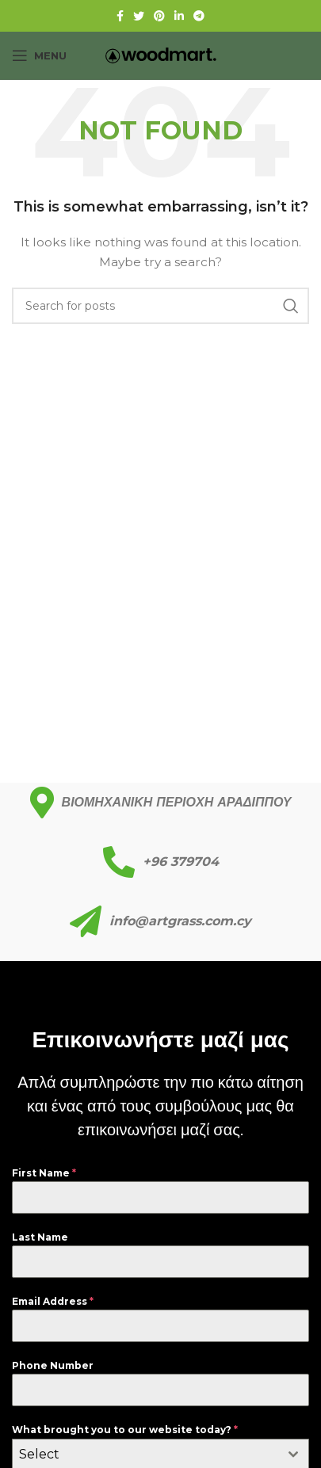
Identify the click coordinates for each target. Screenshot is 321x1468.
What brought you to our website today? (125, 1430)
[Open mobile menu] (39, 55)
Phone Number (53, 1365)
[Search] (160, 306)
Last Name (40, 1237)
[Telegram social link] (199, 16)
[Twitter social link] (138, 16)
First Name (44, 1173)
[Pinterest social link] (159, 16)
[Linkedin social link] (179, 16)
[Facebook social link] (120, 16)
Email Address (53, 1301)
